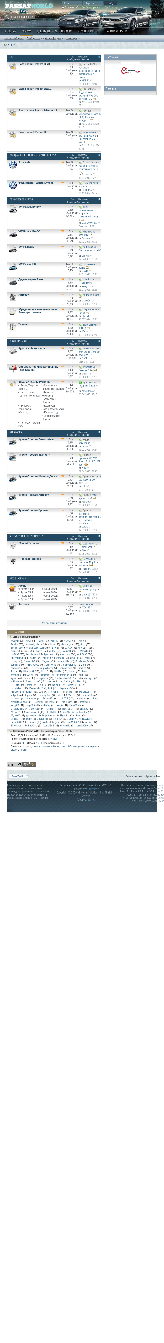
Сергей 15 (51, 664)
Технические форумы (22, 199)
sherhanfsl (65, 725)
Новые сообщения (14, 38)
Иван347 (51, 708)
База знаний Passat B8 (32, 132)
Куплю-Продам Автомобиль (36, 439)
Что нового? (63, 31)
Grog (82, 644)
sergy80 (15, 705)
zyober (67, 641)
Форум (26, 31)
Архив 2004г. (27, 588)
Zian (79, 681)
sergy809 (30, 705)
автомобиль (85, 443)
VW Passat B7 (27, 246)
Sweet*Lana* (33, 681)
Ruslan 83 (55, 691)
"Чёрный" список (29, 558)
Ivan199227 (73, 722)
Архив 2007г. (51, 592)
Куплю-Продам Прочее (33, 510)
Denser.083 (85, 691)
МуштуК (15, 715)
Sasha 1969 (17, 647)
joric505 (39, 701)
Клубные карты (88, 31)
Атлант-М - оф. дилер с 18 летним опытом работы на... (89, 165)
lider (60, 695)
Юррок (28, 695)
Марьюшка (48, 715)
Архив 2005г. (51, 588)
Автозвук (24, 294)
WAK (25, 701)
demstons (65, 654)
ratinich (32, 722)
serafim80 (16, 674)
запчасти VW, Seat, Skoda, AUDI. (90, 480)
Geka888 (56, 684)
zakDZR (64, 698)
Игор (87, 657)
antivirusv (31, 698)
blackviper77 (17, 668)
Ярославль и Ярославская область (53, 387)
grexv (28, 641)
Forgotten (83, 701)
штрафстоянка (64, 674)
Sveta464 (35, 708)
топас (33, 657)
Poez (75, 678)
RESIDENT (68, 708)
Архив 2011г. (51, 599)
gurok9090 (82, 725)
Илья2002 (47, 657)
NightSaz (64, 715)
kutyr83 (15, 695)
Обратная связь (134, 776)
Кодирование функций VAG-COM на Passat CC (88, 95)
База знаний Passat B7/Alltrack (38, 110)
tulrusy (14, 651)
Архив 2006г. (27, 592)
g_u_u (43, 684)
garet (57, 722)
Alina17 (44, 671)
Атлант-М (24, 162)
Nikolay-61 (28, 671)
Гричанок (49, 654)
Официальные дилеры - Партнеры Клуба (33, 155)
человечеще (66, 668)
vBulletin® (92, 789)
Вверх (159, 776)
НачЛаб (58, 671)
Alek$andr (67, 701)
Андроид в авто (91, 294)
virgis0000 (82, 654)
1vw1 (84, 671)
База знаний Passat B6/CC (35, 88)
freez (95, 698)
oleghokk (67, 651)
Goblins (14, 644)
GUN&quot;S (82, 661)
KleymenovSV (66, 688)
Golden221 (48, 698)
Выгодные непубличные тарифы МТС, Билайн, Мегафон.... (90, 518)
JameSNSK (64, 681)
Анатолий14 (32, 712)
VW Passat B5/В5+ (29, 206)
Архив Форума (18, 578)
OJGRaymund (17, 708)
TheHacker (16, 725)
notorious (59, 657)
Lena (40, 691)
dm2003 (15, 654)
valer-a (51, 644)
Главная (10, 31)
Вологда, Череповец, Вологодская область (49, 397)
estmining (15, 664)
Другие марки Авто (30, 279)
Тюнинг (23, 324)
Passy (14, 661)
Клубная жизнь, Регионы (34, 382)
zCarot (91, 799)
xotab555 (43, 718)
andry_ (39, 651)
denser (69, 691)
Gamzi (41, 641)
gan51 (24, 749)
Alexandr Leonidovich (21, 691)
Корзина (23, 604)
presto (72, 671)
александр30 (69, 664)
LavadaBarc (17, 688)
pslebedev (48, 668)
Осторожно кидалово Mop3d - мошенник (88, 562)
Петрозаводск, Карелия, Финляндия (29, 394)
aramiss (82, 668)
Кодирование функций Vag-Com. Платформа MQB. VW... (88, 137)
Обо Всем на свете (20, 341)
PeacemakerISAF (37, 688)
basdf (50, 681)
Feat (80, 641)
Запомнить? (70, 7)
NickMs (66, 712)
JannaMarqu (32, 654)
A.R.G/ (68, 647)
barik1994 (49, 725)
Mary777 (15, 712)
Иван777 (15, 718)
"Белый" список (28, 543)
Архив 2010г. (27, 599)
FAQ (11, 56)
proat (27, 651)
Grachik (58, 678)
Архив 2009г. (51, 595)
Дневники (43, 31)
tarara (27, 678)
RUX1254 (87, 718)
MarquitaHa (42, 678)
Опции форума (53, 38)
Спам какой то (86, 604)
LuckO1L (32, 725)
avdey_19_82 (74, 684)
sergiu (60, 705)
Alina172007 (33, 664)
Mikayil (53, 738)
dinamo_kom (67, 644)
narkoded (45, 705)
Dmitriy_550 (45, 695)
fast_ (78, 715)
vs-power (15, 698)
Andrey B (88, 678)
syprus (14, 678)
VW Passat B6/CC (29, 231)
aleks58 (67, 678)
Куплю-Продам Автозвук (34, 494)
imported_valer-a (33, 644)
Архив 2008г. (27, 595)
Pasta (14, 671)
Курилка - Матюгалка (31, 348)
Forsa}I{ (29, 684)
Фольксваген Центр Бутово (36, 182)
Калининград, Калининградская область (51, 416)
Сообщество (33, 38)
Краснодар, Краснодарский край (53, 407)
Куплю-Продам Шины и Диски (37, 476)
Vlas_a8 (72, 695)
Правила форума (115, 31)
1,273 (39, 743)
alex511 (74, 657)
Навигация (71, 38)
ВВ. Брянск (36, 668)
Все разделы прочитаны (54, 623)
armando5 (88, 695)
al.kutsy (84, 708)
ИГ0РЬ (54, 641)
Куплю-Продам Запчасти (34, 454)
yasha (43, 647)
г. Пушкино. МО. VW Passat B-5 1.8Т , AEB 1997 (90, 459)
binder (45, 722)
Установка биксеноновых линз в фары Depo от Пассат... (89, 72)
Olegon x (46, 661)
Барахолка (16, 432)
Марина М (16, 701)
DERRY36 (51, 712)
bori (81, 674)
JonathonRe (63, 661)
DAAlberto (83, 651)
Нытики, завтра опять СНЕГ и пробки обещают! (89, 351)
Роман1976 (29, 661)
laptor (52, 701)
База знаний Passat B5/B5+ (35, 64)
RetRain (15, 684)
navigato (15, 641)
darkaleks (33, 647)
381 (24, 743)
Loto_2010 (16, 722)
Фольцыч (83, 647)
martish (58, 718)
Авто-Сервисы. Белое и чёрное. (27, 536)
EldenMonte (75, 705)
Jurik (50, 688)
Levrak (55, 647)
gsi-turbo (31, 715)
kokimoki (15, 681)
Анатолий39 (17, 657)
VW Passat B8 (27, 264)
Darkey (72, 718)
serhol (29, 718)
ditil (84, 664)
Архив (22, 585)
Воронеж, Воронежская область (25, 409)
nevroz (88, 722)
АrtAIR (30, 674)
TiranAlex (45, 674)
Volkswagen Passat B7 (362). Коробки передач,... (90, 117)
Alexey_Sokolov (79, 712)
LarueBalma (80, 698)
